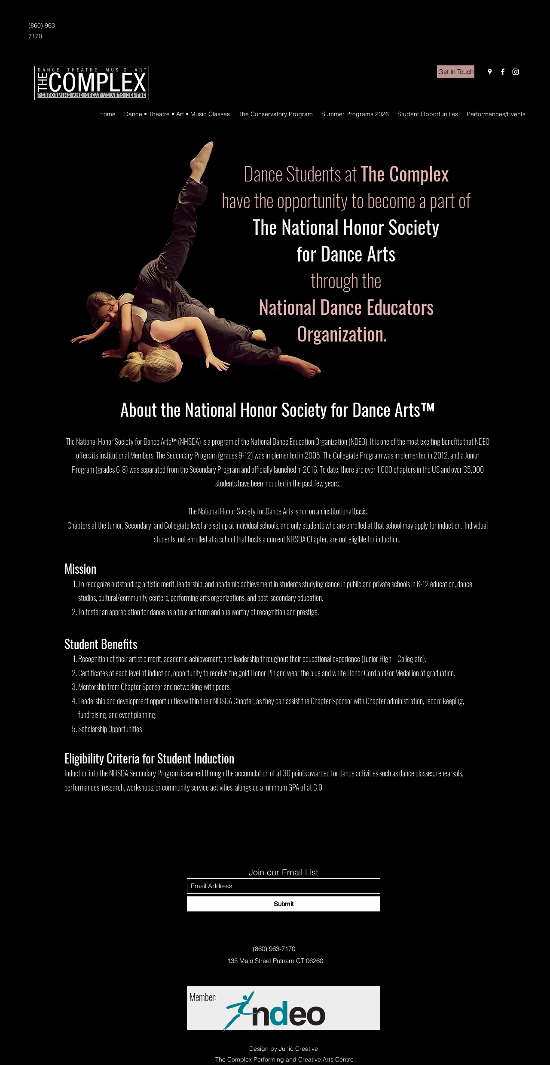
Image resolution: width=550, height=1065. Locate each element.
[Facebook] (502, 72)
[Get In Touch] (455, 71)
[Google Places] (490, 72)
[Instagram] (515, 72)
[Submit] (283, 903)
